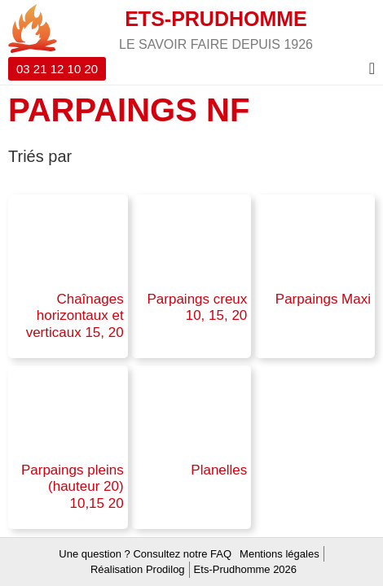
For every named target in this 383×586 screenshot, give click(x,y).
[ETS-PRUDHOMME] (32, 28)
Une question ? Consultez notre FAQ (145, 554)
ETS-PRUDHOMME (216, 18)
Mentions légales (279, 554)
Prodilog (165, 569)
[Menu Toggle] (372, 68)
